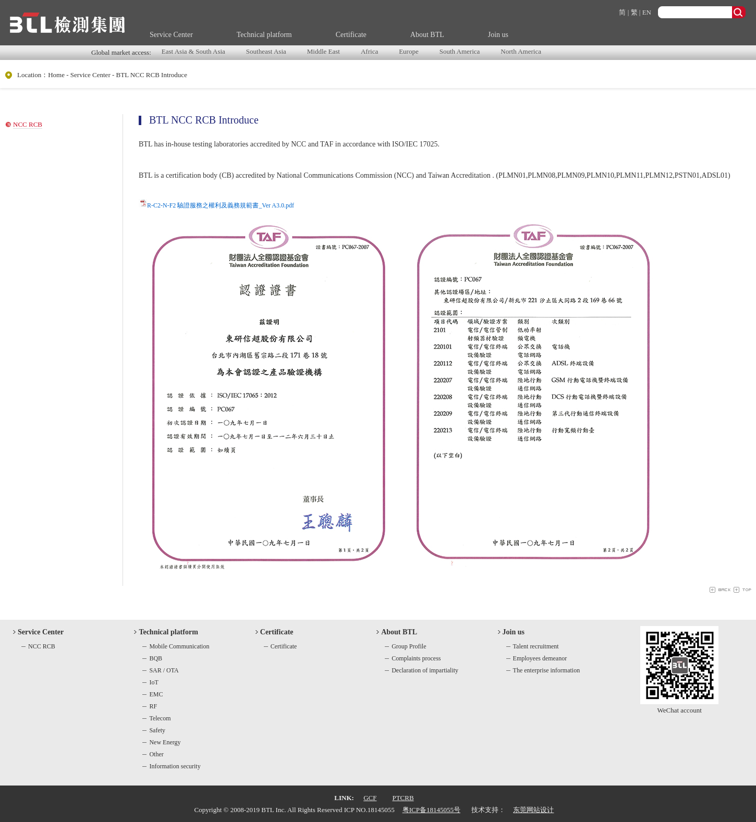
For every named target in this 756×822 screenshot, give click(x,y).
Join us (498, 35)
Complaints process (416, 658)
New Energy (164, 742)
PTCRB (402, 798)
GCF (369, 798)
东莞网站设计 (533, 810)
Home (56, 75)
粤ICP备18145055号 (431, 810)
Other (156, 754)
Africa (369, 51)
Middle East (323, 51)
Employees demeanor (540, 658)
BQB (155, 658)
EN (646, 12)
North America (521, 51)
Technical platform (264, 35)
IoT (153, 682)
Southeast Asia (266, 51)
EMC (156, 694)
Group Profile (409, 646)
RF (153, 706)
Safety (157, 730)
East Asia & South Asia (193, 51)
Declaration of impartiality (425, 670)
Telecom (159, 718)
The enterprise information (546, 670)
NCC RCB (27, 124)
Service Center (171, 35)
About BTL (427, 35)
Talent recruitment (536, 646)
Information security (174, 766)
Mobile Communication (179, 646)
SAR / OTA (163, 670)
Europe (409, 51)
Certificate (351, 35)
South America (460, 51)
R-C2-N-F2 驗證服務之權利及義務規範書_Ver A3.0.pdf (220, 205)
